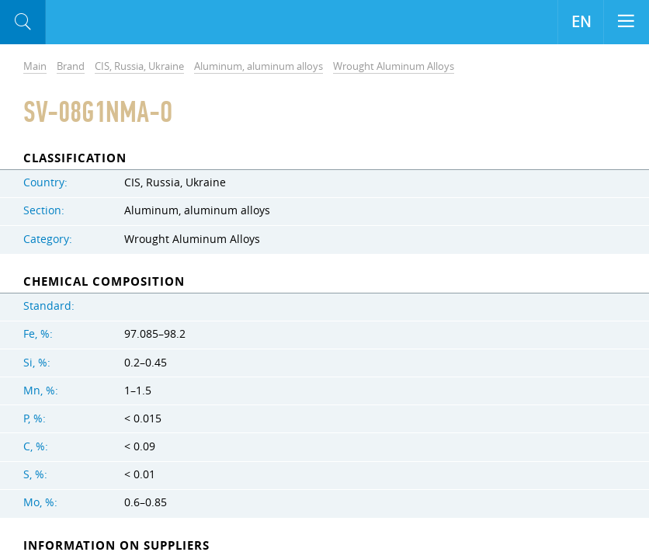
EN (581, 22)
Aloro (110, 22)
